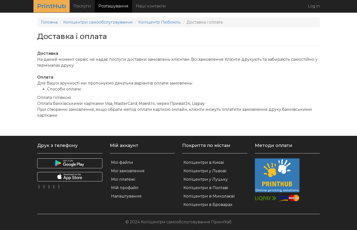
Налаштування (126, 196)
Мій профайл (125, 187)
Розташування (113, 6)
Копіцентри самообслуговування (98, 22)
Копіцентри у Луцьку (205, 179)
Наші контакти (151, 6)
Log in (314, 6)
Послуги (82, 6)
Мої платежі (123, 179)
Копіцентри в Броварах (207, 204)
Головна (49, 22)
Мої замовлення (128, 171)
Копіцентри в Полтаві (205, 187)
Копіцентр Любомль (159, 22)
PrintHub (51, 6)
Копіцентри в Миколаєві (209, 196)
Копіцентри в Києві (203, 162)
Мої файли (122, 162)
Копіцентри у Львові (204, 171)
